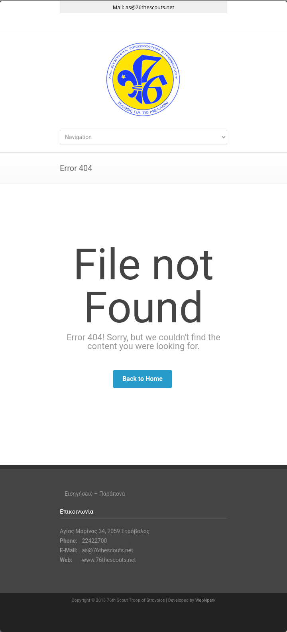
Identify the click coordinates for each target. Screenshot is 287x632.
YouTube (159, 21)
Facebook (128, 21)
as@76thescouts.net (150, 7)
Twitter (112, 21)
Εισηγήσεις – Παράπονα (95, 494)
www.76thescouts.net (109, 560)
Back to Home (142, 379)
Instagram (143, 21)
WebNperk (205, 600)
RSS (175, 21)
